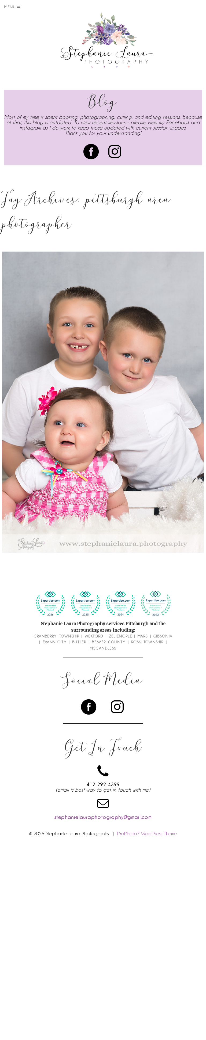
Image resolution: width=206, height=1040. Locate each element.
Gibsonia (162, 636)
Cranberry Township (56, 636)
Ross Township (147, 642)
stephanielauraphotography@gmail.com (103, 817)
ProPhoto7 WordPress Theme (147, 833)
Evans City (55, 642)
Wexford (94, 636)
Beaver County (109, 642)
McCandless (103, 648)
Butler (79, 642)
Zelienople (120, 636)
